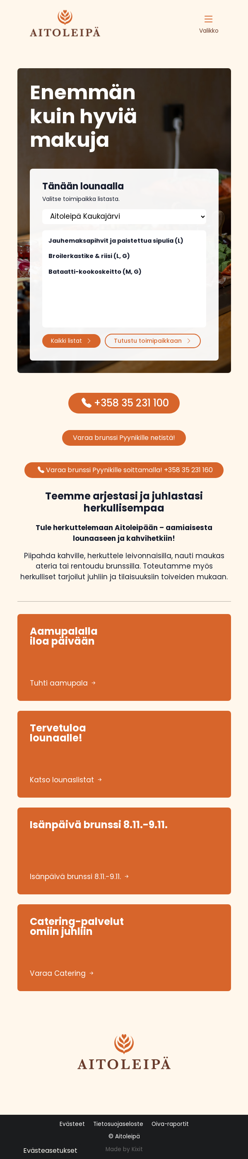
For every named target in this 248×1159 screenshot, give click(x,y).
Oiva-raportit (170, 1124)
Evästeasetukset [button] (50, 1150)
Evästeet (72, 1124)
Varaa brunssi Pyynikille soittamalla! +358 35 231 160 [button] (125, 470)
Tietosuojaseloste (118, 1124)
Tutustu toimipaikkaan (153, 341)
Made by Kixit (124, 1149)
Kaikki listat (71, 341)
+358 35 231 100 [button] (125, 403)
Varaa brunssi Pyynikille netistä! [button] (124, 437)
